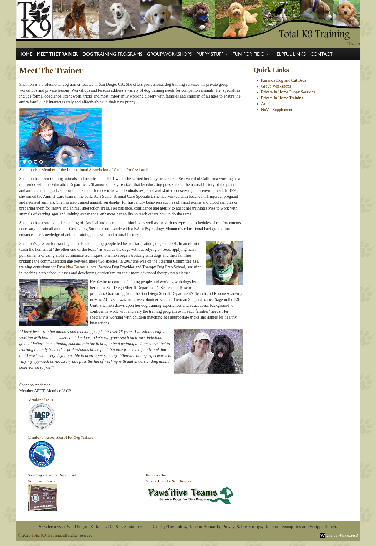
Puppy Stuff (212, 54)
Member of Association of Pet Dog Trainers (60, 438)
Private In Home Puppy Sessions (288, 92)
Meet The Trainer (57, 54)
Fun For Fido (251, 54)
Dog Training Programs (112, 54)
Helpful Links (289, 54)
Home (25, 54)
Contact (321, 54)
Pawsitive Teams (71, 267)
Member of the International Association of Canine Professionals (95, 170)
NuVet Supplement (276, 110)
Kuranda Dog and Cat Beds (284, 80)
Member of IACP (41, 400)
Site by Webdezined (342, 535)
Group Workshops (169, 54)
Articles (267, 104)
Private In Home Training (282, 98)
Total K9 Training (46, 535)
